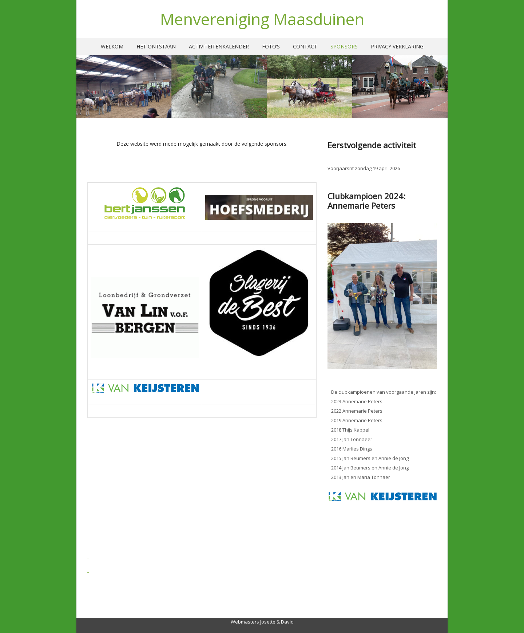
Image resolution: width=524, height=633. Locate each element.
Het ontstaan (156, 46)
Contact (305, 46)
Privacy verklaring (397, 46)
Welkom (112, 46)
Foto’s (271, 46)
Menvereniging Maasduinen (262, 19)
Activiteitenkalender (219, 46)
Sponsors (344, 46)
